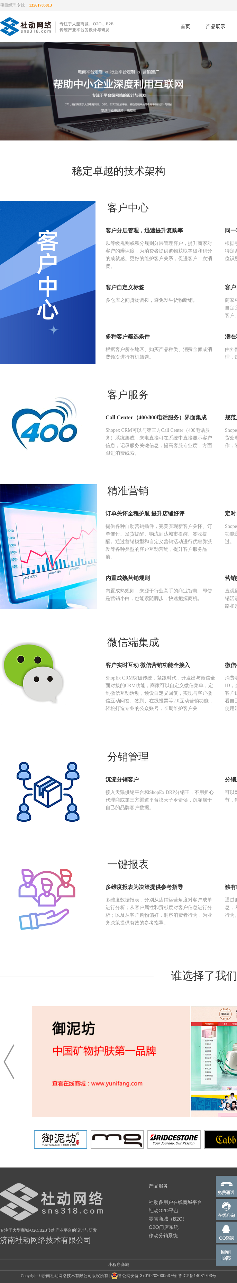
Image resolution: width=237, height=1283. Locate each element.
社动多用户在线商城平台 (175, 1202)
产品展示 (215, 26)
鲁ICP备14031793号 (197, 1275)
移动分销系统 (163, 1235)
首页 (185, 26)
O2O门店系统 (164, 1227)
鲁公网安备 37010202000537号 (143, 1275)
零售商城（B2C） (168, 1219)
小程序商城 (118, 1264)
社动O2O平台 (164, 1210)
